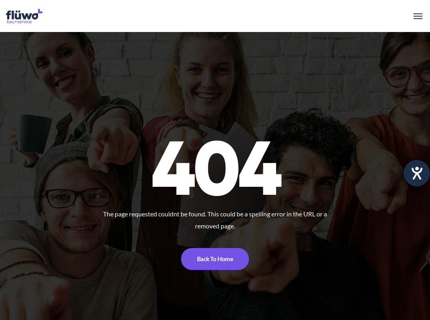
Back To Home (215, 258)
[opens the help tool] (417, 173)
